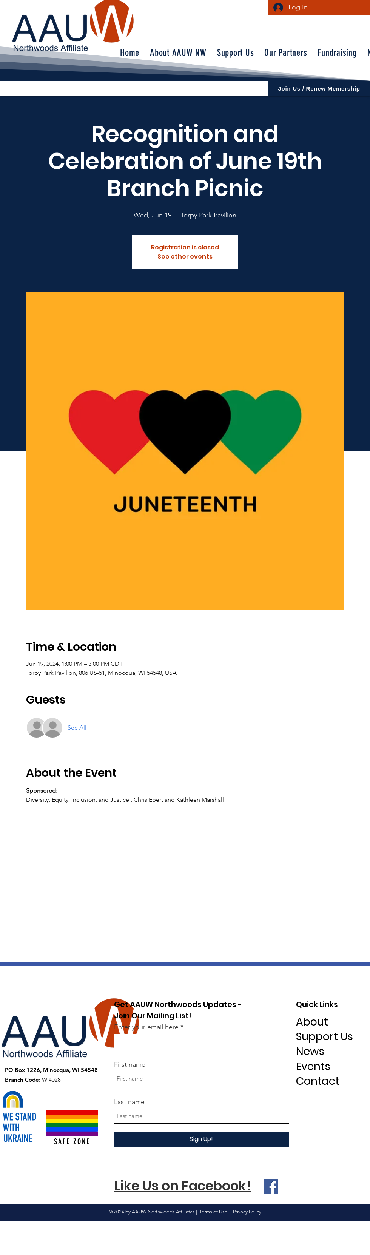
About (312, 1022)
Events (313, 1066)
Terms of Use (213, 1212)
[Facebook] (271, 1186)
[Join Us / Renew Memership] (319, 88)
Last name (129, 1101)
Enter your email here (146, 1027)
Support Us (324, 1036)
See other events (185, 256)
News (310, 1051)
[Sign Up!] (201, 1139)
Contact (317, 1081)
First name (129, 1064)
